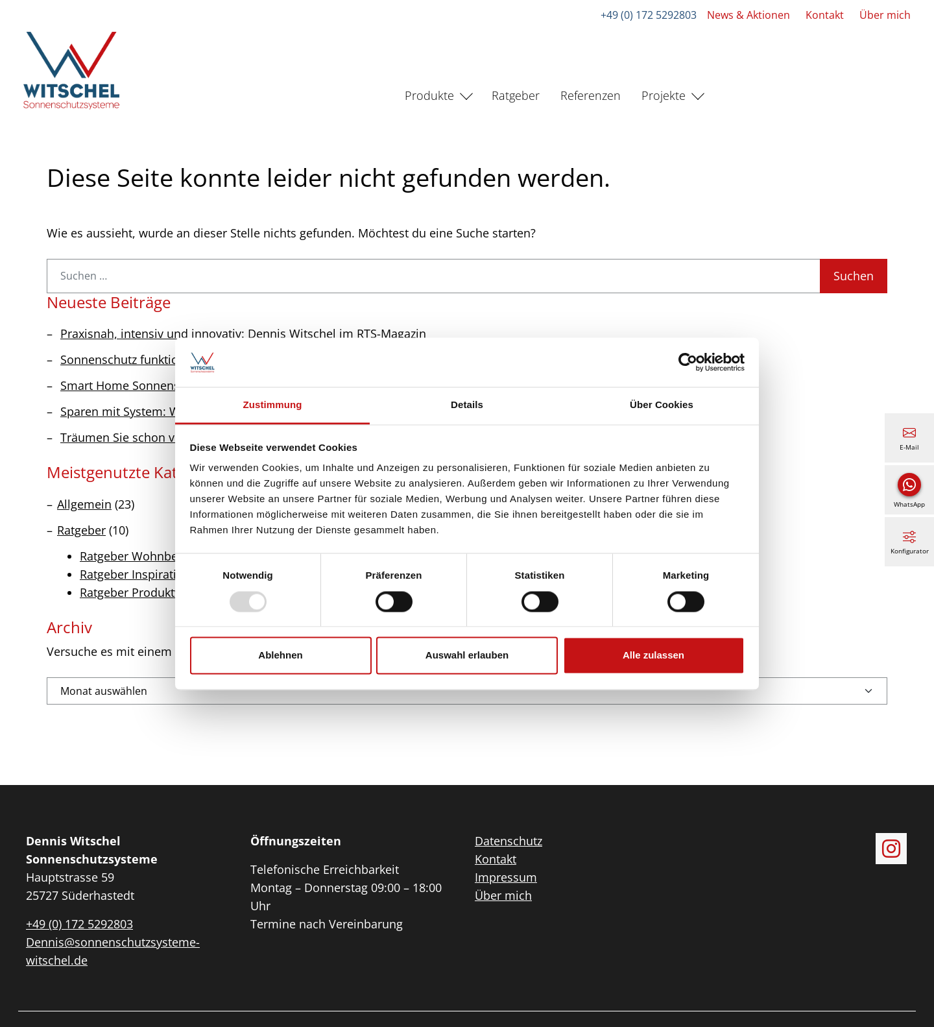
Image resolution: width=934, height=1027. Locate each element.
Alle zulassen (653, 655)
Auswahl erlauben (467, 655)
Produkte (429, 95)
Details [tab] (467, 405)
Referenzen (590, 95)
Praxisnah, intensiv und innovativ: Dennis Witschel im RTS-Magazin (243, 333)
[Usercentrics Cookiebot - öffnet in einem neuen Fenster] (688, 362)
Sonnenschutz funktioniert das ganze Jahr (173, 359)
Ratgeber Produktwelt (138, 592)
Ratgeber (516, 95)
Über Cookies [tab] (661, 405)
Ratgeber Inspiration (135, 574)
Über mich (885, 15)
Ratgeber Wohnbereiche (145, 556)
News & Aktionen (748, 15)
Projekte (663, 95)
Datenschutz (508, 841)
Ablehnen (280, 655)
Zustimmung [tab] (272, 405)
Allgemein (84, 504)
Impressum (506, 877)
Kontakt (825, 15)
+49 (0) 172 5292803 (649, 15)
